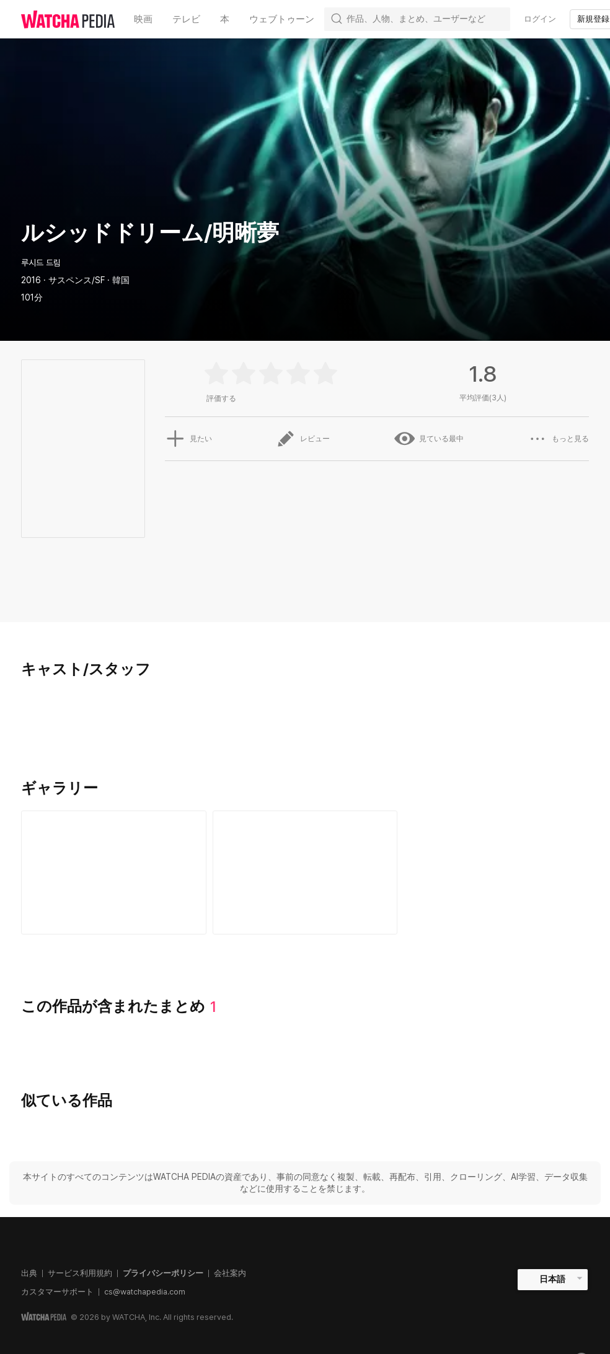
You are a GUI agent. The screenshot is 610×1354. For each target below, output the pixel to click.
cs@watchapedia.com (144, 1291)
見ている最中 (429, 438)
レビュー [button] (302, 438)
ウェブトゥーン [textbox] (281, 19)
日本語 (552, 1279)
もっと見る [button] (558, 438)
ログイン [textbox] (540, 19)
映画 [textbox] (143, 19)
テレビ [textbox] (186, 19)
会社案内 (230, 1273)
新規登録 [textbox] (593, 19)
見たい (188, 438)
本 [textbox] (224, 19)
